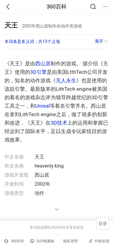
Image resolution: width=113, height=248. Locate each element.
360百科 (56, 7)
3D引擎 (38, 72)
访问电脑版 (42, 241)
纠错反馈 (99, 241)
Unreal (42, 106)
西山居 (43, 63)
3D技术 (59, 123)
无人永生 (66, 80)
